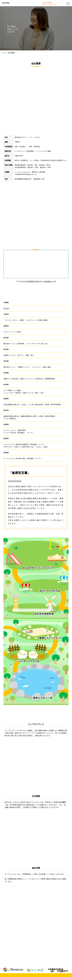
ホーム (4, 53)
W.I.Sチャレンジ (34, 966)
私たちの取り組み (21, 966)
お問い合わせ (61, 966)
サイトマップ (17, 968)
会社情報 (44, 966)
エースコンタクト (36, 971)
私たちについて (8, 966)
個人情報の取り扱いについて (32, 968)
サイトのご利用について (51, 968)
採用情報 (52, 966)
